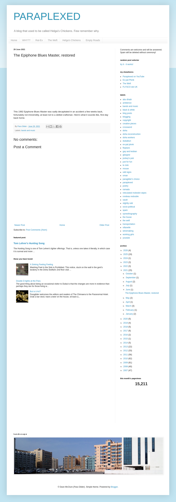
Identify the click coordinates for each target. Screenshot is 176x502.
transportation (129, 224)
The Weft (52, 40)
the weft (126, 220)
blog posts (127, 113)
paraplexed (128, 182)
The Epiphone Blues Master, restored (142, 293)
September (131, 277)
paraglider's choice (131, 179)
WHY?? (26, 40)
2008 (125, 366)
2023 (125, 262)
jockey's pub (128, 158)
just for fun (127, 162)
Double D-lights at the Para (28, 281)
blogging (126, 117)
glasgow (126, 155)
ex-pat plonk (128, 144)
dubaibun (127, 141)
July (128, 285)
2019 (125, 323)
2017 (125, 331)
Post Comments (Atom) (36, 230)
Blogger (114, 487)
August (129, 281)
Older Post (104, 225)
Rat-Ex (39, 40)
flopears (126, 148)
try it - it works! (126, 64)
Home (14, 40)
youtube (126, 238)
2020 (125, 319)
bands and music (28, 130)
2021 (125, 270)
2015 (125, 338)
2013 (125, 346)
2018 (125, 327)
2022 (125, 266)
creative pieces (129, 123)
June (128, 289)
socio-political (129, 207)
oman (125, 175)
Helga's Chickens (71, 40)
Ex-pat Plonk (128, 80)
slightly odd (128, 203)
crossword (127, 127)
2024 (125, 258)
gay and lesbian (130, 151)
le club (126, 165)
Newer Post (19, 225)
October (130, 273)
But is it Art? (35, 291)
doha (125, 130)
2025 (125, 254)
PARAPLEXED (47, 16)
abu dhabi (127, 99)
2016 (125, 335)
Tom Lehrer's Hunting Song (29, 243)
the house (127, 217)
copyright (127, 120)
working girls (128, 234)
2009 (125, 362)
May (128, 298)
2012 (125, 350)
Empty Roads (93, 40)
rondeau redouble (131, 196)
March (129, 306)
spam (125, 210)
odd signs (127, 172)
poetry (125, 186)
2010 (125, 358)
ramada (126, 189)
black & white (129, 110)
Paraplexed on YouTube (133, 76)
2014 (125, 343)
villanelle (126, 227)
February (130, 310)
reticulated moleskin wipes (134, 193)
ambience (127, 103)
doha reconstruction (131, 134)
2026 (125, 250)
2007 (125, 370)
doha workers (129, 137)
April (128, 302)
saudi (125, 200)
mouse (126, 168)
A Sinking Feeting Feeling (41, 264)
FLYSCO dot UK (130, 87)
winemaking (128, 231)
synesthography (130, 214)
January (130, 314)
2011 (125, 354)
